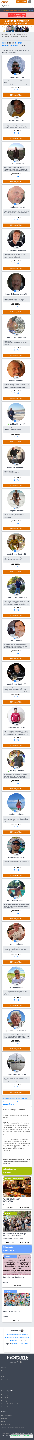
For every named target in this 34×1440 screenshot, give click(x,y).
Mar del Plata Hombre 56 (16, 901)
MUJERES (18, 43)
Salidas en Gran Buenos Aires (9, 1407)
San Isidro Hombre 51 (16, 987)
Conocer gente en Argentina (11, 1098)
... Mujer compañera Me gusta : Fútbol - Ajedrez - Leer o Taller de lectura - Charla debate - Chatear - (16, 126)
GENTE (4, 43)
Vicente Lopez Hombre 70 (16, 337)
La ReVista (4, 1418)
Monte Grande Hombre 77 (16, 684)
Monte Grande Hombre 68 (16, 554)
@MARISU (15, 1344)
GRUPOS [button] (17, 10)
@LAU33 (5, 1282)
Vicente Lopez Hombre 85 (17, 1031)
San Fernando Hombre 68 (16, 1074)
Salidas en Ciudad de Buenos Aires (10, 1404)
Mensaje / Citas (16, 95)
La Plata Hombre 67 (17, 424)
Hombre (6, 37)
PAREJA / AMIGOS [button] (7, 10)
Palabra (7, 1257)
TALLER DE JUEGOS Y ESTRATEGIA (11, 1200)
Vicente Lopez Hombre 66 (17, 597)
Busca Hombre (5, 1398)
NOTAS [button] (31, 10)
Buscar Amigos (22, 34)
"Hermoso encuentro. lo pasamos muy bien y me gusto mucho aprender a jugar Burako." (17, 1338)
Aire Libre (8, 1213)
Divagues (8, 1291)
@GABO (5, 1204)
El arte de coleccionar (11, 1312)
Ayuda (3, 1374)
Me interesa (24, 1207)
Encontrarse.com (16, 1433)
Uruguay (24, 1098)
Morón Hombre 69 (16, 944)
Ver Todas (7, 1173)
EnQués (3, 1421)
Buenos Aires (15, 37)
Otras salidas (24, 1344)
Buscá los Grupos (5, 1424)
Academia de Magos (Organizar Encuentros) (12, 1427)
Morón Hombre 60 (16, 641)
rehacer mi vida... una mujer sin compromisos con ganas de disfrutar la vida (15, 343)
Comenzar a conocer (8, 34)
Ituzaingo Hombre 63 (17, 771)
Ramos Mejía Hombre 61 (16, 467)
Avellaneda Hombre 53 (16, 727)
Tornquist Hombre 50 (16, 511)
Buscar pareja (4, 1394)
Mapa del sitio (5, 1380)
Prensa (3, 1386)
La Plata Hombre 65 (17, 207)
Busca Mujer (4, 1401)
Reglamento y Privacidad (7, 1377)
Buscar (3, 1371)
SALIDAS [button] (24, 10)
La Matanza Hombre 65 (17, 251)
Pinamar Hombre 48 (16, 77)
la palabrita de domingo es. (13, 1277)
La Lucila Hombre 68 (16, 164)
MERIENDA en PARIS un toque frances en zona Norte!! (15, 1235)
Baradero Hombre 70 (16, 381)
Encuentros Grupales (6, 1415)
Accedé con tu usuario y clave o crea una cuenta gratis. (17, 15)
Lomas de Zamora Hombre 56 (16, 294)
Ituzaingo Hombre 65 (16, 814)
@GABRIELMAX (7, 1238)
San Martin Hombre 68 (16, 857)
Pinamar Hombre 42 (16, 120)
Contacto (3, 1383)
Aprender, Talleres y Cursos (14, 1179)
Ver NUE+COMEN (9, 1251)
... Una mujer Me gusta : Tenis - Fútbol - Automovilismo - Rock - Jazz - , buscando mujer (15, 299)
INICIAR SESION (21, 2)
